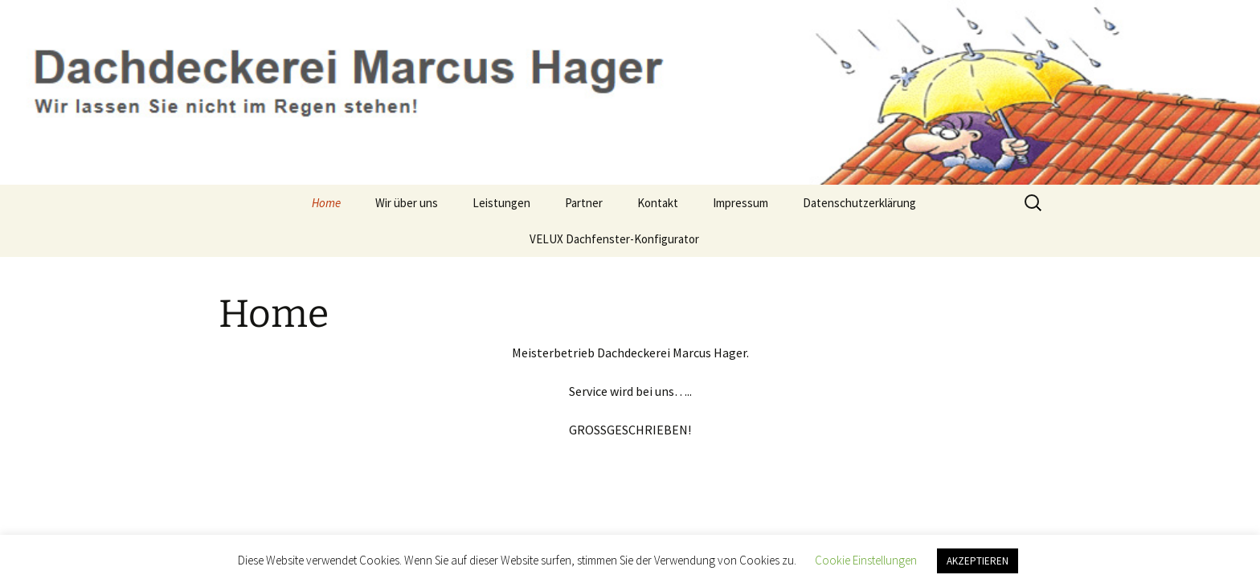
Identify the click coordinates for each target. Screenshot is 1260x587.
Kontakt (657, 202)
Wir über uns (406, 202)
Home (326, 202)
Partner (584, 202)
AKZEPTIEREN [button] (977, 561)
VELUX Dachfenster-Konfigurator (614, 239)
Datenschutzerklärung (859, 202)
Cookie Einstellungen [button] (866, 560)
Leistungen (501, 202)
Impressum (740, 202)
